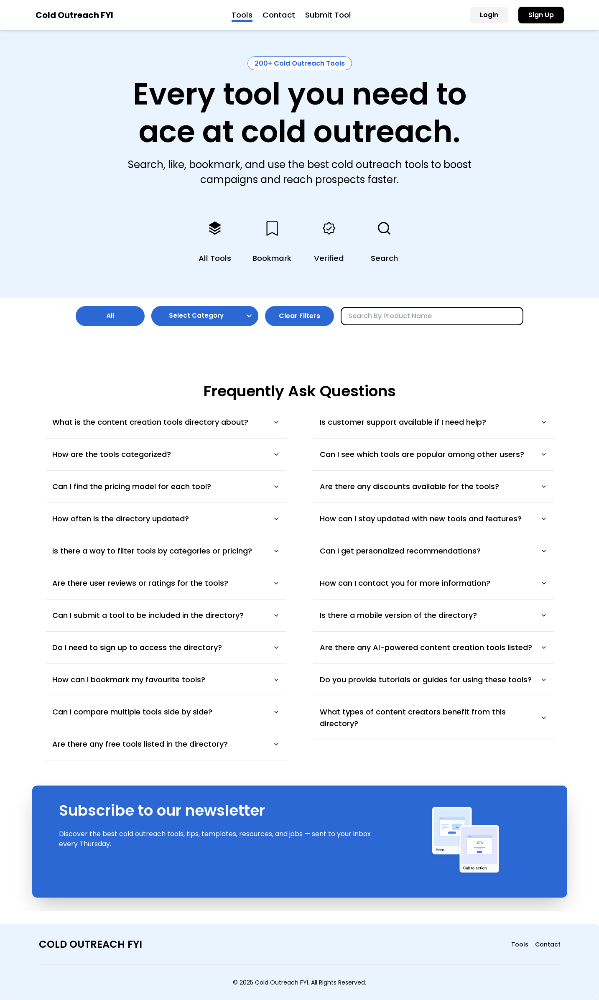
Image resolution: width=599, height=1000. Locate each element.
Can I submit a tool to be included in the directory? (166, 615)
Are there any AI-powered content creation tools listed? (433, 647)
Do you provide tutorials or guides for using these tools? (433, 679)
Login (489, 15)
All (110, 316)
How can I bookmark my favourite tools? (166, 679)
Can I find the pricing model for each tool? (166, 486)
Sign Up (541, 15)
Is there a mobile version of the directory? (433, 615)
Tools (242, 15)
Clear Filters (299, 316)
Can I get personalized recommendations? (433, 551)
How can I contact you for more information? (433, 583)
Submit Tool (328, 15)
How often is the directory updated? (166, 518)
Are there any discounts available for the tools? (433, 486)
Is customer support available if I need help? (433, 422)
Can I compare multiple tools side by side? (166, 712)
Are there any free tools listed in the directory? (166, 744)
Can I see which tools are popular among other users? (433, 454)
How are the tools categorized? (166, 454)
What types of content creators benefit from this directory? (433, 718)
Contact (279, 15)
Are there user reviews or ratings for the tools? (166, 583)
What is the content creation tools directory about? (166, 422)
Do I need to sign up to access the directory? (166, 647)
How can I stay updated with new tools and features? (433, 518)
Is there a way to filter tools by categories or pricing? (166, 551)
